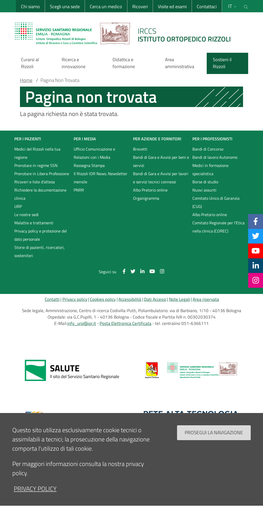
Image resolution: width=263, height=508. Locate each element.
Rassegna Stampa (89, 165)
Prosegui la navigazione (214, 432)
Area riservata (206, 299)
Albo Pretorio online (150, 190)
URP (18, 206)
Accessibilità (129, 299)
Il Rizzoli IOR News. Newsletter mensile (100, 178)
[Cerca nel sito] (246, 6)
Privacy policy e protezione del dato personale (40, 235)
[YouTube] (255, 250)
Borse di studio (205, 182)
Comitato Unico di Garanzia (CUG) (215, 202)
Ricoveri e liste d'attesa (34, 182)
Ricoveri (140, 6)
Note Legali (179, 299)
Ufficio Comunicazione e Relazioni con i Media (94, 153)
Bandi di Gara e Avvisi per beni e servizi (161, 161)
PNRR (79, 190)
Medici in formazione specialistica (210, 169)
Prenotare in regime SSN (36, 165)
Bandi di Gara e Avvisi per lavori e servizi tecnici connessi (160, 178)
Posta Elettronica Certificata (125, 323)
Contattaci (207, 6)
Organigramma (146, 198)
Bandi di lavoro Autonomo (214, 157)
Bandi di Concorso (207, 149)
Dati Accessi (155, 299)
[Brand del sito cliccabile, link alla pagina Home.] (126, 33)
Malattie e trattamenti (33, 223)
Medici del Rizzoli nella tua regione (37, 153)
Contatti (52, 299)
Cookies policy (103, 299)
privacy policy (35, 488)
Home (26, 80)
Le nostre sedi (26, 214)
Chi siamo (30, 6)
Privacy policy (74, 299)
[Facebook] (255, 221)
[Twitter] (255, 236)
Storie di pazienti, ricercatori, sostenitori (39, 251)
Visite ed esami (172, 6)
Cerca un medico (106, 6)
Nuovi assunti (204, 190)
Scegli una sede (65, 6)
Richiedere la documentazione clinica (40, 194)
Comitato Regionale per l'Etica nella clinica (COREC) (218, 227)
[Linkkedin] (256, 265)
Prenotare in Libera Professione (41, 174)
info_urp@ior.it (81, 323)
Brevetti (140, 149)
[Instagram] (256, 280)
